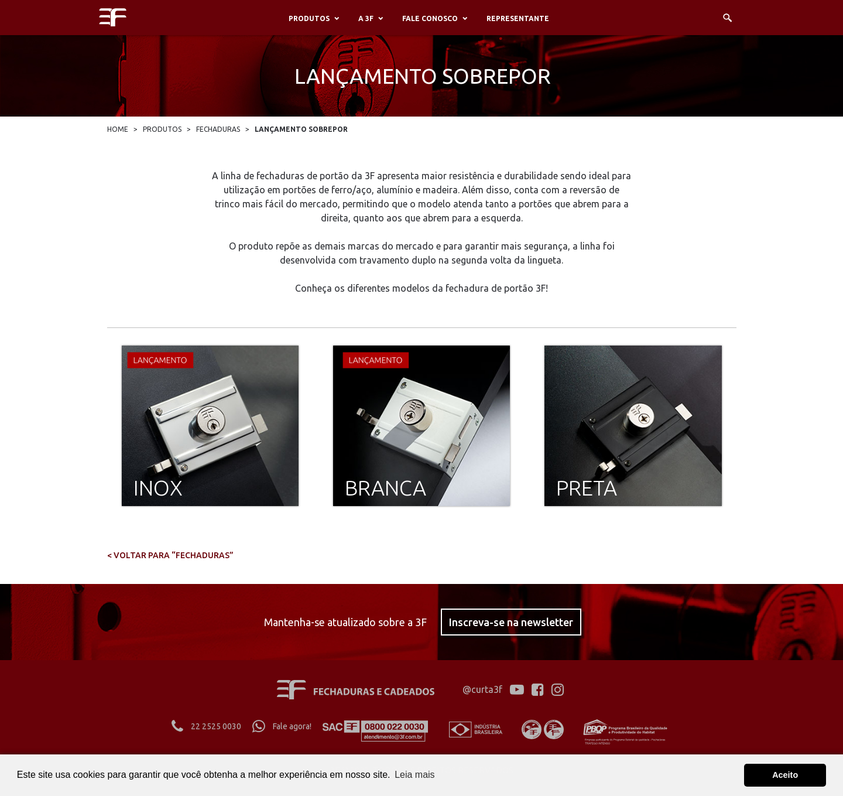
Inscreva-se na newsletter (511, 622)
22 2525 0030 (206, 726)
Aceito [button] (785, 775)
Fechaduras (218, 129)
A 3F (365, 18)
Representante (517, 18)
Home (117, 129)
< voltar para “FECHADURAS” (170, 555)
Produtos (309, 18)
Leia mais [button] (414, 775)
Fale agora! (281, 726)
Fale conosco (430, 18)
